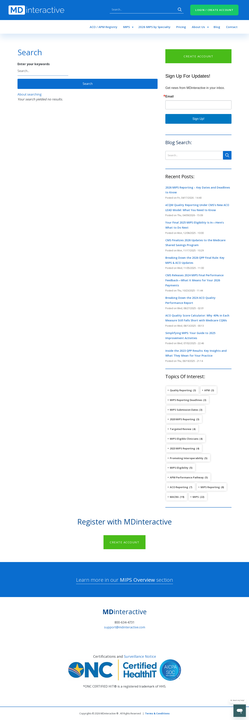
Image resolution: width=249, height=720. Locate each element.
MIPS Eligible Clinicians (184, 438)
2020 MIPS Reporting (182, 419)
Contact (232, 27)
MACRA (174, 497)
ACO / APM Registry (103, 27)
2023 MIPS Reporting (182, 448)
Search (180, 9)
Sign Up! (198, 118)
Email (169, 96)
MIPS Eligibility (179, 467)
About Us (198, 27)
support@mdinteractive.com (124, 627)
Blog (217, 27)
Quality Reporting (181, 390)
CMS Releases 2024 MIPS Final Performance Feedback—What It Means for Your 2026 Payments (194, 280)
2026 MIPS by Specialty (154, 27)
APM (207, 390)
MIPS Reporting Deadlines (186, 400)
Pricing (181, 27)
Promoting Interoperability (186, 458)
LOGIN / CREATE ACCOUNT (214, 10)
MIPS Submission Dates (184, 409)
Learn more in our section (124, 579)
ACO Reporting (179, 487)
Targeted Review (180, 429)
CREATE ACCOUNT (198, 56)
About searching (30, 94)
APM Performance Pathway (187, 477)
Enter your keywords (34, 64)
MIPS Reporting (210, 487)
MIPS (126, 27)
